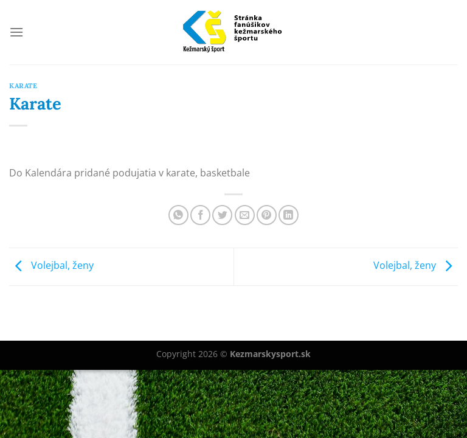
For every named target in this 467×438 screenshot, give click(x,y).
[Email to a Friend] (245, 215)
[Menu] (16, 32)
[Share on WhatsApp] (178, 215)
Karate (23, 86)
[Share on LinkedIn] (288, 215)
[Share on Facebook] (200, 215)
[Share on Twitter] (222, 215)
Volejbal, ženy (51, 266)
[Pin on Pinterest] (267, 215)
